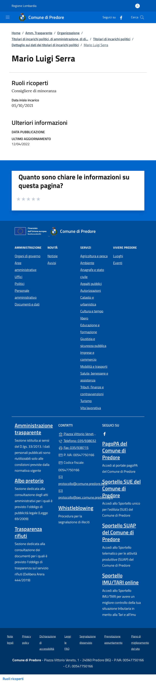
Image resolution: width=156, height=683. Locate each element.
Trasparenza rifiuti (28, 532)
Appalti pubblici (91, 283)
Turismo (86, 400)
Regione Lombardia (24, 6)
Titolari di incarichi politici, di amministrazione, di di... (50, 39)
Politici (19, 283)
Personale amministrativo (26, 294)
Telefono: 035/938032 (77, 440)
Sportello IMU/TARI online (120, 578)
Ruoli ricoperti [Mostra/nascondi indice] (13, 678)
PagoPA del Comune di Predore (114, 450)
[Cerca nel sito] (142, 17)
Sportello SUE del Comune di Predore (121, 488)
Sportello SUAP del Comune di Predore (119, 532)
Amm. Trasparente (38, 32)
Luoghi (118, 256)
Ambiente (87, 262)
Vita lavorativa (90, 407)
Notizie (52, 256)
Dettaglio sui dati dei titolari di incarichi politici (45, 45)
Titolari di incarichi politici (111, 39)
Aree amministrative (25, 266)
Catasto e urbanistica (88, 301)
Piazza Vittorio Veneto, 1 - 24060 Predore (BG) (77, 433)
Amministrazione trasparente (34, 428)
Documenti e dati (27, 304)
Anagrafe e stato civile (92, 273)
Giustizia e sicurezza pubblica (93, 342)
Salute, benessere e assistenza (94, 377)
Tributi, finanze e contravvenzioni (92, 391)
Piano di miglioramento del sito (140, 642)
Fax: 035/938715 (73, 447)
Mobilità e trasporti (93, 366)
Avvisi (51, 262)
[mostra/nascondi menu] (7, 17)
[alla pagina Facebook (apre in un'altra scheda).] (119, 17)
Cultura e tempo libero (91, 315)
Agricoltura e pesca (94, 256)
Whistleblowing (75, 508)
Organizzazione (68, 32)
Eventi (117, 262)
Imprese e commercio (88, 356)
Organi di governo (27, 256)
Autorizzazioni (90, 290)
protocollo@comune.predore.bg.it (77, 480)
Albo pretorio (29, 481)
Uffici (18, 276)
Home (16, 32)
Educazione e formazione (90, 329)
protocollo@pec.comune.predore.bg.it (77, 494)
